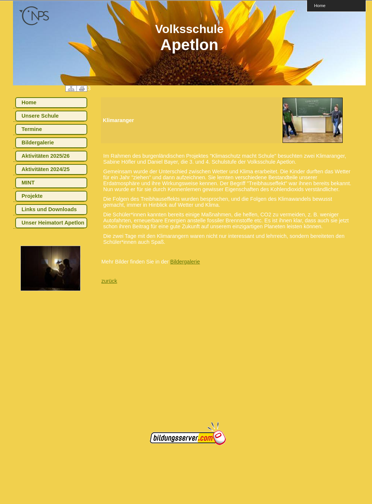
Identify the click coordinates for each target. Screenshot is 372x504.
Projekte (32, 196)
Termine (32, 129)
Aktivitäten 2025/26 (46, 156)
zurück (109, 281)
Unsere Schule (40, 116)
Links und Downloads (49, 209)
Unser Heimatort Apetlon (53, 223)
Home (320, 5)
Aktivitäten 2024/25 (46, 169)
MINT (28, 183)
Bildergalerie (38, 142)
